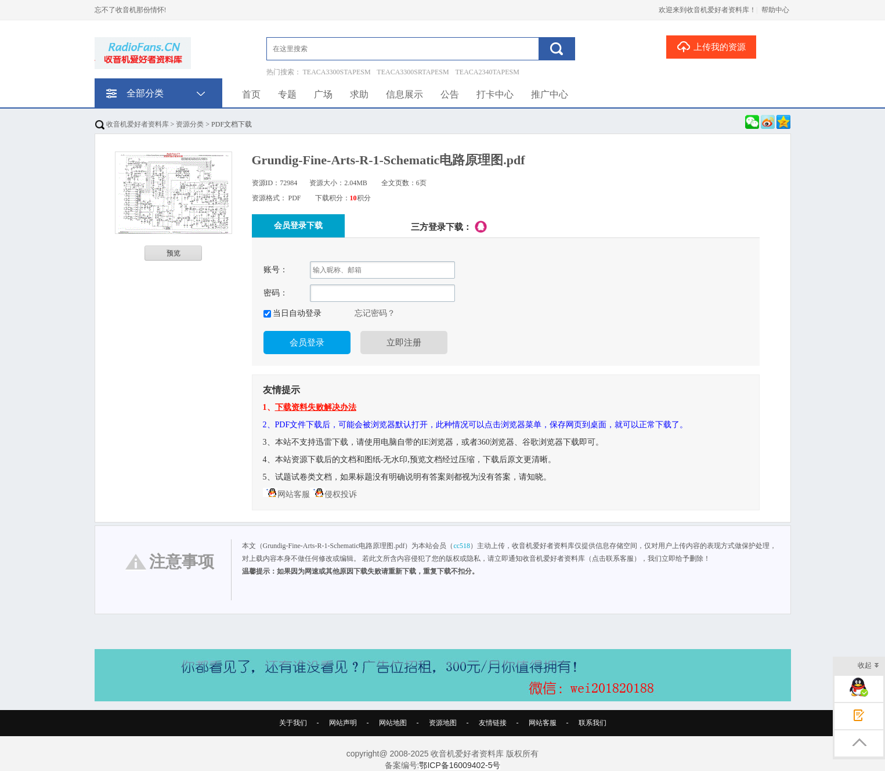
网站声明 (343, 723)
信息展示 (404, 94)
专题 (287, 94)
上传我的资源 (711, 46)
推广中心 (549, 94)
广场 (323, 94)
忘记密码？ (375, 313)
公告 (449, 94)
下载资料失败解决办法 (315, 407)
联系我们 (592, 723)
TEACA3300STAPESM (337, 72)
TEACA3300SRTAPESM (413, 72)
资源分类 (190, 124)
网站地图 (393, 723)
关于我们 (293, 723)
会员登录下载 (298, 225)
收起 (868, 666)
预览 (173, 253)
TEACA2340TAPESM (487, 72)
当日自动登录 (296, 313)
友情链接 (493, 723)
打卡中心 (495, 94)
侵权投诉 (333, 494)
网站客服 (286, 494)
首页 (251, 94)
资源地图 (443, 723)
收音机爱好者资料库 (132, 124)
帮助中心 (775, 10)
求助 (359, 94)
